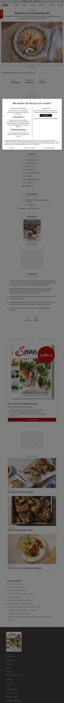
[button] (46, 115)
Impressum (12, 148)
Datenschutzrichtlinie (29, 148)
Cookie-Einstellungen (49, 148)
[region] (32, 124)
